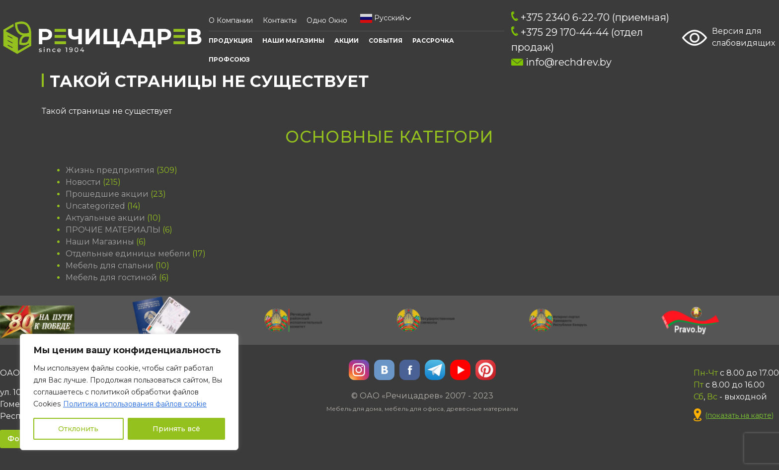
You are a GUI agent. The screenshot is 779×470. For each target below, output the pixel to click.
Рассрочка (433, 40)
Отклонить (78, 428)
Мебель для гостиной (111, 277)
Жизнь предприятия (110, 170)
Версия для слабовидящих (728, 37)
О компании (231, 20)
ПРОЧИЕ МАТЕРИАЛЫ (113, 230)
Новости (83, 182)
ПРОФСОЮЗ (229, 59)
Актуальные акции (105, 218)
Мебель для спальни (110, 265)
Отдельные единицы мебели (128, 253)
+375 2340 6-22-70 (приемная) (590, 17)
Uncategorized (95, 206)
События (385, 40)
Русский (382, 18)
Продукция (230, 40)
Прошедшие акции (107, 194)
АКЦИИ (346, 40)
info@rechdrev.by (561, 62)
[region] (129, 392)
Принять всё (176, 428)
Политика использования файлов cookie (135, 403)
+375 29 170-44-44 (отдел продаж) (577, 39)
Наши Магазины (293, 40)
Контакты (280, 20)
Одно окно (327, 20)
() (734, 415)
